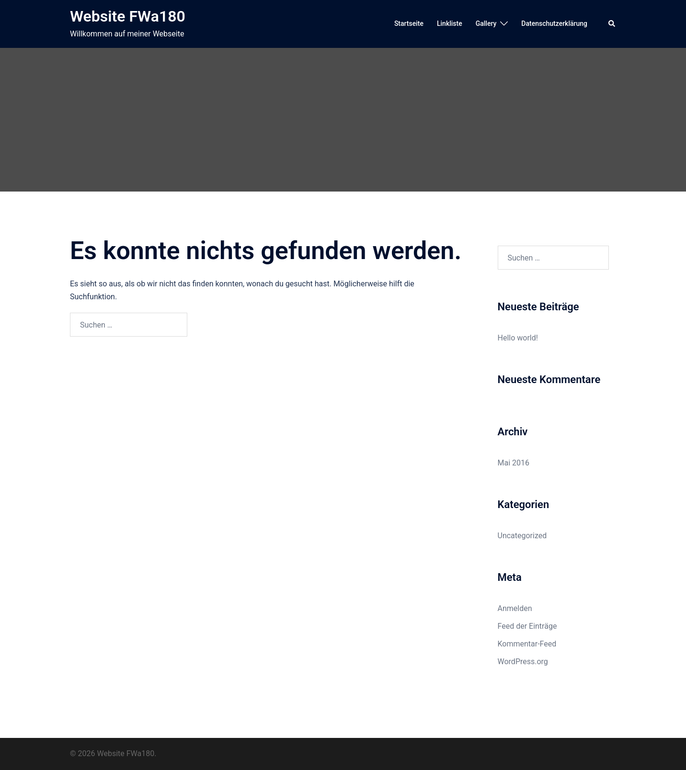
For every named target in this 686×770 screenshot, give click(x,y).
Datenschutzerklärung (554, 23)
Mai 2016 (514, 462)
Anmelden (515, 608)
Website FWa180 (127, 16)
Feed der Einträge (527, 626)
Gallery (486, 23)
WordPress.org (523, 661)
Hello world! (518, 337)
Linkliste (449, 23)
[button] (612, 24)
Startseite (408, 23)
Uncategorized (522, 535)
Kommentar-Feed (527, 643)
